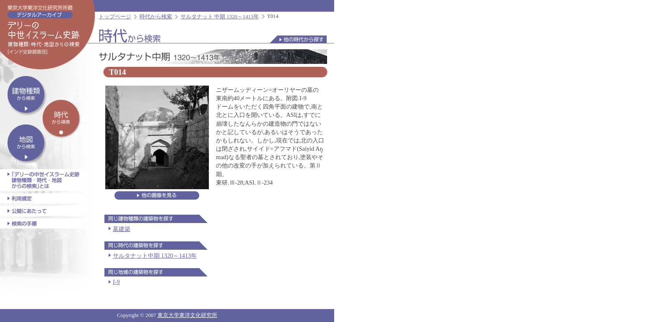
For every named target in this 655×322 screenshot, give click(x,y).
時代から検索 (156, 17)
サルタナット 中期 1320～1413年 (219, 17)
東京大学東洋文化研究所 (187, 315)
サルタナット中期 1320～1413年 (155, 255)
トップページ (115, 17)
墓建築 (121, 229)
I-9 (116, 282)
